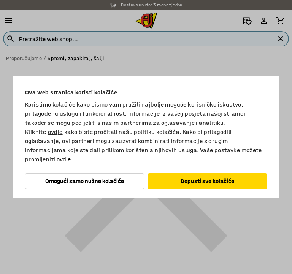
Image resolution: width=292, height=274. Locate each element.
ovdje (55, 131)
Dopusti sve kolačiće (207, 181)
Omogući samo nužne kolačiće (84, 181)
